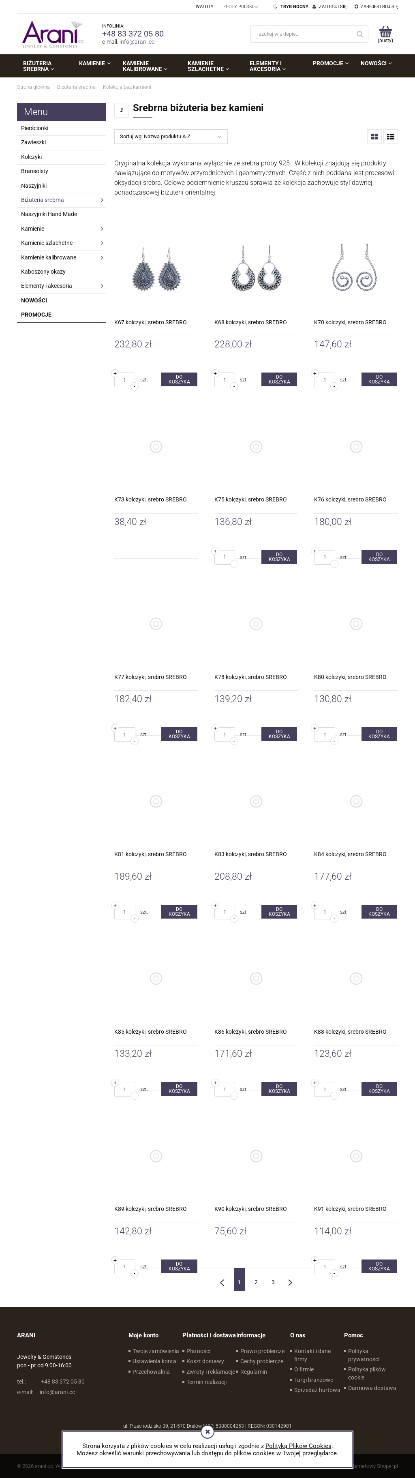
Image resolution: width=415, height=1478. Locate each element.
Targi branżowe (313, 1380)
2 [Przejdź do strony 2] (256, 1282)
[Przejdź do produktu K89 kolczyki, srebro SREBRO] (156, 1156)
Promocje (36, 314)
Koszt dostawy (205, 1361)
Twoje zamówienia (156, 1351)
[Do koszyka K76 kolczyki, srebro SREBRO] (379, 557)
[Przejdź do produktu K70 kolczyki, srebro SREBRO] (356, 269)
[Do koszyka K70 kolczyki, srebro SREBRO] (379, 379)
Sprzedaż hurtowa (317, 1390)
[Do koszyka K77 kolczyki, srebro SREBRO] (179, 734)
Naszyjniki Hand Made (49, 214)
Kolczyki (31, 157)
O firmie (304, 1369)
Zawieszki (33, 142)
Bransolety (34, 171)
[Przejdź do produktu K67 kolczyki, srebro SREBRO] (156, 269)
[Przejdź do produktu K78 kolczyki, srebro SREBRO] (256, 624)
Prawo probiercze (262, 1351)
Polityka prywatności (363, 1355)
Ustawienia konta (154, 1361)
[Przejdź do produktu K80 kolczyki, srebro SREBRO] (356, 624)
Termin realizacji (206, 1382)
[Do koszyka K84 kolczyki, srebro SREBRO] (379, 912)
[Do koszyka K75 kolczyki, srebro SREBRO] (279, 557)
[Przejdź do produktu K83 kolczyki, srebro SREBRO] (256, 801)
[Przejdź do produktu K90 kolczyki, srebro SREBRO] (256, 1156)
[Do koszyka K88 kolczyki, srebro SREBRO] (379, 1089)
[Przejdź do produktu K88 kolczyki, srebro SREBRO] (356, 979)
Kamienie (32, 228)
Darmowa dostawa (372, 1388)
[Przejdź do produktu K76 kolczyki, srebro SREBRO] (356, 446)
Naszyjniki (34, 185)
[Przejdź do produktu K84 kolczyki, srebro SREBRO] (356, 801)
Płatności (198, 1351)
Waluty (205, 6)
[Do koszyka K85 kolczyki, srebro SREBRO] (179, 1089)
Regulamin (253, 1372)
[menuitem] (45, 66)
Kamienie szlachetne (47, 243)
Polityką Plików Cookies (298, 1446)
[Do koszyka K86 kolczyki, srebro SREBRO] (279, 1089)
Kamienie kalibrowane (48, 257)
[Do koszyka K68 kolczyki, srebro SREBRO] (279, 379)
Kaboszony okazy (43, 271)
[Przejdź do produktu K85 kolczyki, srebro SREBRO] (156, 979)
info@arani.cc (137, 42)
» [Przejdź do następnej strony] (290, 1279)
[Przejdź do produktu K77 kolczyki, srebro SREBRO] (156, 624)
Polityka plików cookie (367, 1373)
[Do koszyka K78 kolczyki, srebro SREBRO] (279, 734)
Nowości (34, 300)
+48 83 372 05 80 (133, 34)
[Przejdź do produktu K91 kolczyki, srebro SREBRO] (356, 1156)
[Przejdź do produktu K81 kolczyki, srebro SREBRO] (156, 801)
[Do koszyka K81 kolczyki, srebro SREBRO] (179, 912)
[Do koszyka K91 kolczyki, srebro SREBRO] (379, 1266)
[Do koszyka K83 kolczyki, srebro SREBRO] (279, 912)
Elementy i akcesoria (46, 286)
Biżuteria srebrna (42, 200)
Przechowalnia (151, 1372)
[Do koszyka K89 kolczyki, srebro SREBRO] (179, 1266)
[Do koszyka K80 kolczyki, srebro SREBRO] (379, 734)
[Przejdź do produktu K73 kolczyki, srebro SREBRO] (156, 446)
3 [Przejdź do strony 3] (273, 1282)
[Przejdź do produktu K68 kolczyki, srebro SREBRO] (256, 269)
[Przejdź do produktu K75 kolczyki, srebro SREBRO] (256, 446)
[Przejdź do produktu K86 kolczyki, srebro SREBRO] (256, 979)
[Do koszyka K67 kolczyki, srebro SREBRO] (179, 379)
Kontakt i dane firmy (312, 1355)
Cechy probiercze (261, 1361)
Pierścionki (34, 128)
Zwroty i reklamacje (210, 1372)
